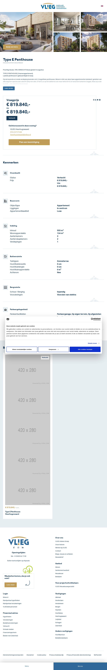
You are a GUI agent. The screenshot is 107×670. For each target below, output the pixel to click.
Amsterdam (59, 600)
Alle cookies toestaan (85, 349)
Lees (9, 88)
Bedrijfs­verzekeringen (10, 623)
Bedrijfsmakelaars (61, 638)
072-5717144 (16, 132)
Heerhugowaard (60, 616)
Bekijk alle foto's (12, 47)
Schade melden (8, 629)
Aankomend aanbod (62, 570)
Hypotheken (7, 616)
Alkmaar (58, 597)
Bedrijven (58, 576)
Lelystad (58, 619)
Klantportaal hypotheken (11, 600)
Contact (58, 551)
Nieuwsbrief (59, 557)
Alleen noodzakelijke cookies (22, 349)
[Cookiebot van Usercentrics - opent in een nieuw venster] (91, 319)
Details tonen (92, 343)
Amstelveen (59, 603)
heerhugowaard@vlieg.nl (20, 135)
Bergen (57, 607)
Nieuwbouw (59, 573)
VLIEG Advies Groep (62, 541)
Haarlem (58, 610)
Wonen (57, 567)
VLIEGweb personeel (10, 607)
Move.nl (5, 597)
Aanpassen (53, 349)
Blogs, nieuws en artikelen (64, 554)
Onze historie (59, 544)
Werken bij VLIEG (61, 548)
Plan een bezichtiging (29, 142)
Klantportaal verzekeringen (12, 603)
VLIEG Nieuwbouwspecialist (64, 586)
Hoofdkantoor (60, 635)
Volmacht (6, 626)
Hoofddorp (59, 613)
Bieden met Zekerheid (10, 636)
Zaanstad (58, 626)
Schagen (58, 622)
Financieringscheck (9, 632)
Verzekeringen (8, 620)
